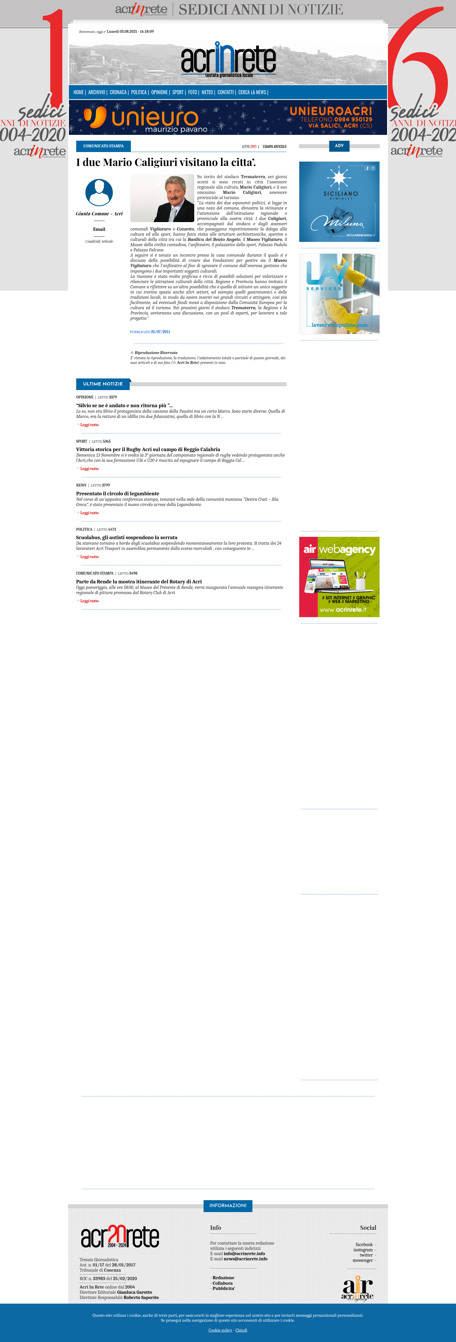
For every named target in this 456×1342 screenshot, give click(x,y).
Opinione (159, 92)
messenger (363, 1260)
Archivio (96, 92)
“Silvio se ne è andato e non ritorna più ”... (124, 406)
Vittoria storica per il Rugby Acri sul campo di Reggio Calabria (148, 449)
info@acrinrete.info (244, 1253)
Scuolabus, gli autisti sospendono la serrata (126, 538)
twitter (367, 1255)
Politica (139, 92)
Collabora (223, 1283)
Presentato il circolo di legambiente (117, 494)
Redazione (223, 1277)
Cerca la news (252, 92)
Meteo (207, 92)
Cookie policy (220, 1330)
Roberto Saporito (141, 1297)
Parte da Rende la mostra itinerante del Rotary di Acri (139, 582)
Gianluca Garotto (134, 1292)
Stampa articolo (274, 146)
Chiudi (241, 1330)
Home (79, 92)
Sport (178, 92)
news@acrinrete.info (246, 1258)
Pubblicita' (224, 1288)
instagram (364, 1249)
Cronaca (118, 92)
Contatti (226, 92)
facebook (365, 1244)
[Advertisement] (339, 433)
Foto (192, 92)
